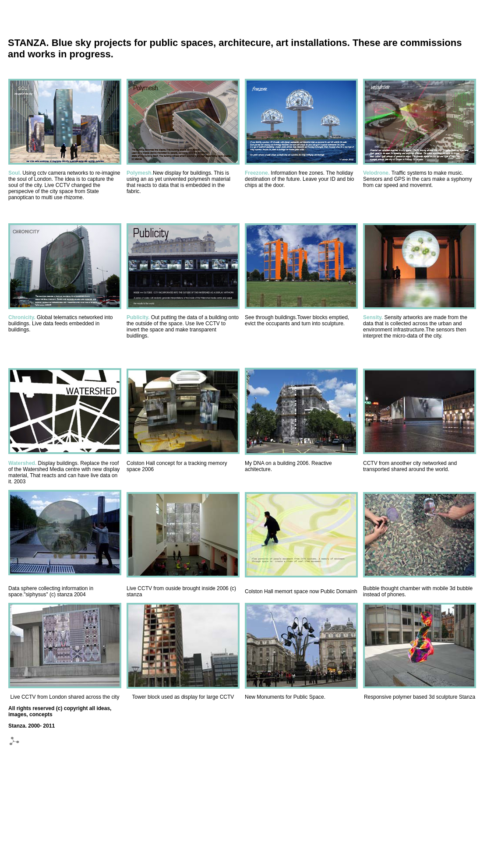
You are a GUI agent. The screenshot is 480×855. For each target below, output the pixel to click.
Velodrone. (377, 173)
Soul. (14, 173)
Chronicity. (21, 317)
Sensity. (373, 317)
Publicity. (139, 317)
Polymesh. (140, 173)
